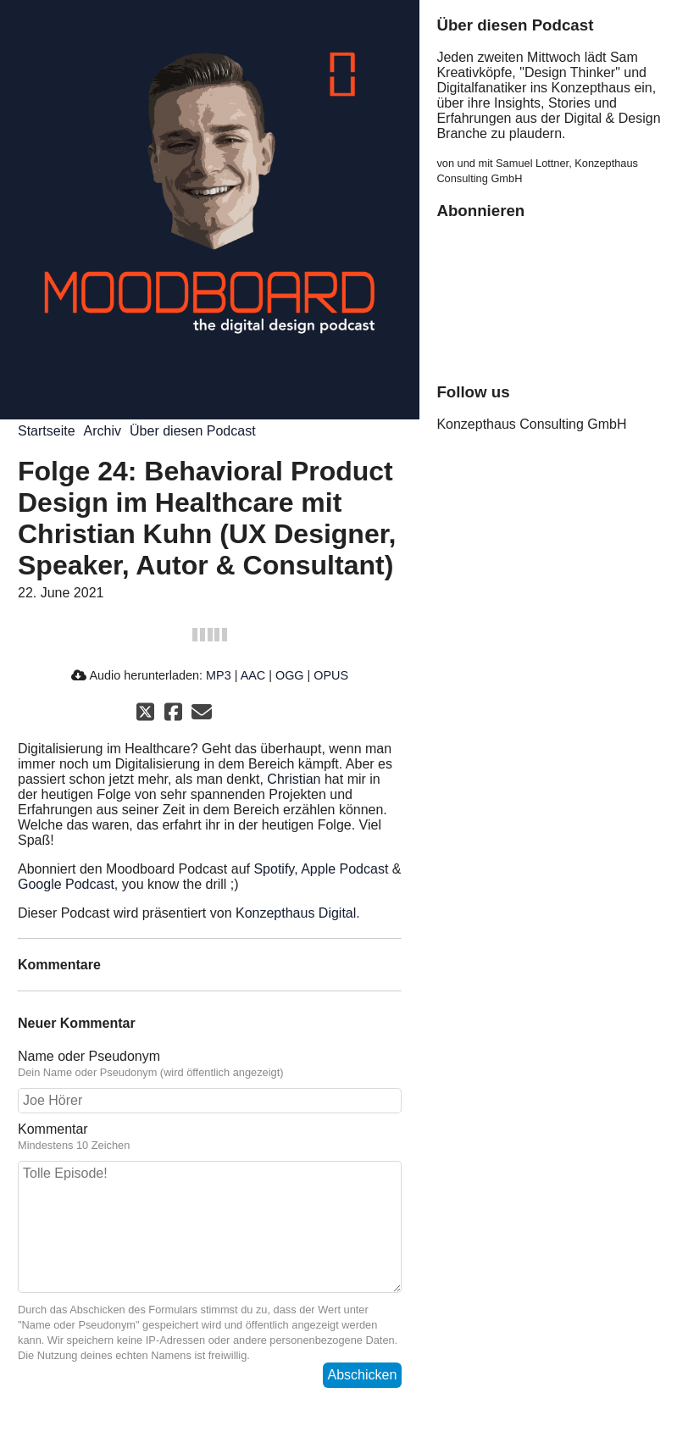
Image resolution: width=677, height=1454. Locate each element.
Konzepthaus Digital (296, 913)
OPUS (331, 675)
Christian (293, 779)
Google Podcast (66, 884)
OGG (289, 675)
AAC (253, 675)
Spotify (273, 869)
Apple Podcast (344, 869)
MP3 (218, 675)
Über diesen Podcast (193, 431)
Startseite (46, 431)
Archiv (102, 431)
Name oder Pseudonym (210, 1064)
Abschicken (362, 1375)
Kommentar (210, 1137)
